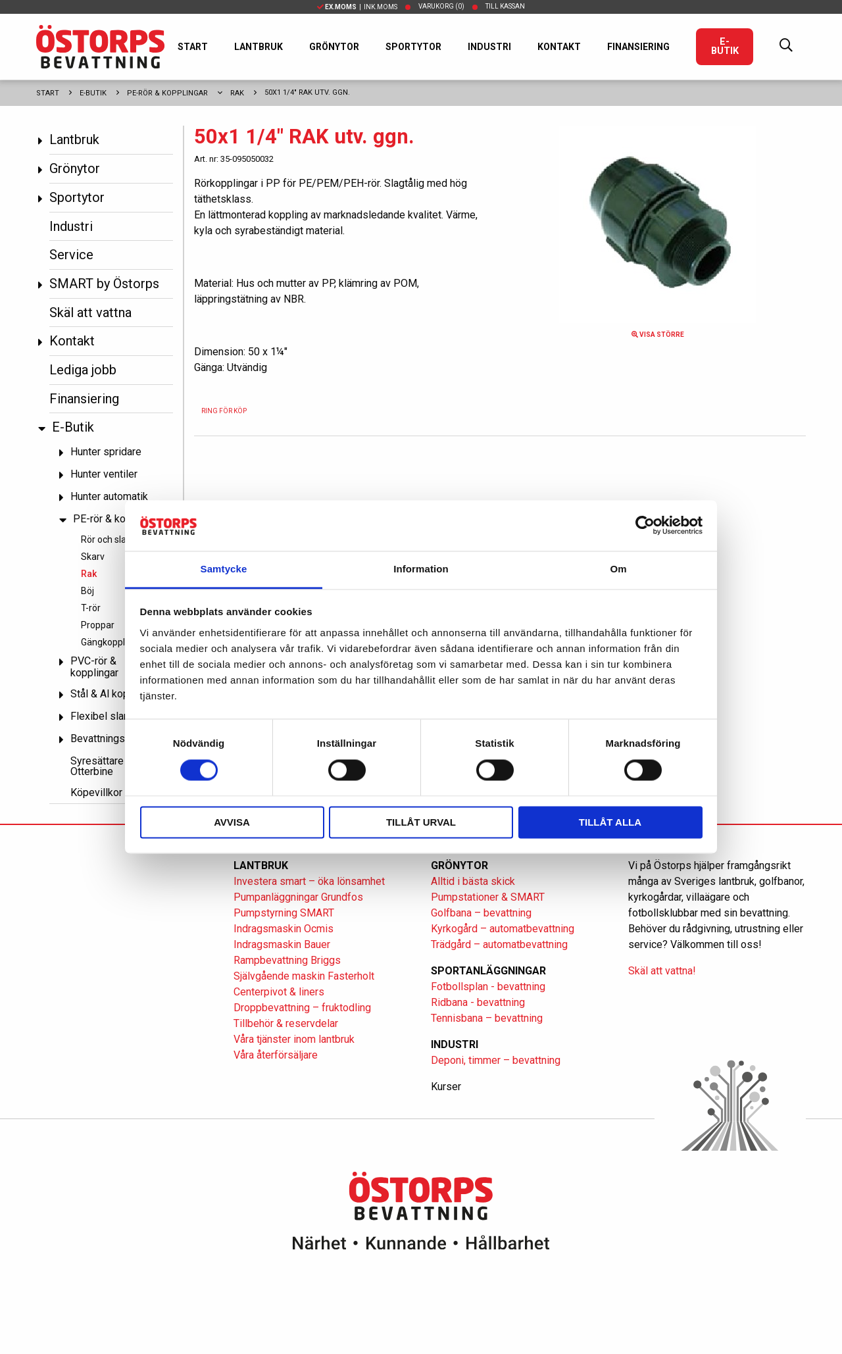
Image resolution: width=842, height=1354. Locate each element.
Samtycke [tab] (224, 568)
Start (193, 46)
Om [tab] (618, 568)
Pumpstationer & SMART (488, 897)
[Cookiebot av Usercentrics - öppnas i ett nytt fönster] (645, 526)
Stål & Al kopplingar (115, 694)
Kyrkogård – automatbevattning (502, 928)
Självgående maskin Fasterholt (304, 976)
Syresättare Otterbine (97, 766)
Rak (237, 93)
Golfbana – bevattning (481, 913)
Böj (87, 591)
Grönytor (334, 46)
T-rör (91, 608)
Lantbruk (258, 46)
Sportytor (413, 46)
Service (71, 255)
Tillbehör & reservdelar (286, 1023)
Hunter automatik (109, 496)
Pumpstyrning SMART (284, 913)
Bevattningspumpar (114, 738)
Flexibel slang (102, 716)
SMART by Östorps (104, 283)
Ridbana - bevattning (478, 1002)
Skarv (93, 556)
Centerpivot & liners (279, 992)
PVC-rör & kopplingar (94, 667)
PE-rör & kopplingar (167, 93)
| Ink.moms (357, 7)
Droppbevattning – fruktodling (302, 1007)
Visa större (658, 334)
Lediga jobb (82, 370)
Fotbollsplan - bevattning (488, 986)
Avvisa (232, 822)
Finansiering (638, 46)
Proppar (97, 625)
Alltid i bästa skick (473, 881)
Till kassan (505, 6)
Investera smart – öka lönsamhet (309, 881)
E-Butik (725, 46)
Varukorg (441, 6)
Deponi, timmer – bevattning (495, 1060)
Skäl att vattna (90, 312)
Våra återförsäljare (276, 1055)
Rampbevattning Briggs (288, 960)
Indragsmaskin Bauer (282, 944)
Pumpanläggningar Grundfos (298, 897)
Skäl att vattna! (662, 971)
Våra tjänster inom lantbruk (294, 1039)
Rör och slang (109, 539)
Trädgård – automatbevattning (499, 944)
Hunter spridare (105, 451)
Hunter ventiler (103, 474)
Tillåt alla (610, 822)
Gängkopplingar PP (120, 642)
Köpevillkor (96, 792)
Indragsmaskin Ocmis (284, 928)
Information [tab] (421, 568)
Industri (489, 46)
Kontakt (559, 46)
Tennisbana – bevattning (487, 1018)
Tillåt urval (421, 822)
